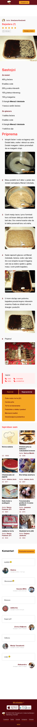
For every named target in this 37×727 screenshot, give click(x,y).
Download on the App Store (13, 707)
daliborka (14, 608)
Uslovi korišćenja (28, 713)
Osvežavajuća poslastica (15, 417)
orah (9, 378)
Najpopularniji (27, 392)
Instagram (24, 719)
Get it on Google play (25, 707)
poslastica (20, 381)
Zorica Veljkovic (20, 627)
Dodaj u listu (29, 31)
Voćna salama (10, 443)
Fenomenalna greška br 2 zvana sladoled (27, 499)
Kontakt (15, 714)
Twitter (12, 719)
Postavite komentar (26, 551)
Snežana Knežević (18, 20)
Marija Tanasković (17, 645)
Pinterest (31, 719)
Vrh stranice (17, 702)
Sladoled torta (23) (27, 527)
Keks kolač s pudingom (10, 499)
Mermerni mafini (11, 413)
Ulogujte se (24, 2)
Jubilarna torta (10, 527)
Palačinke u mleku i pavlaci (15, 409)
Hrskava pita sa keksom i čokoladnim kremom (27, 443)
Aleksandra (22, 664)
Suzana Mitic (21, 589)
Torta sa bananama (12, 406)
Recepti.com (3, 713)
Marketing (9, 714)
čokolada (19, 378)
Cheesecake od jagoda (10, 470)
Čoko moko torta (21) (13, 398)
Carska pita (9, 402)
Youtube (18, 719)
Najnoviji (10, 392)
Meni (18, 724)
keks (9, 381)
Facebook (6, 719)
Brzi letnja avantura (27, 470)
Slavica (13, 570)
